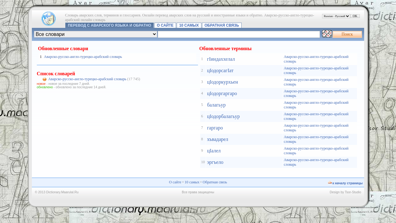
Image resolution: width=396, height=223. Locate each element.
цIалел (214, 150)
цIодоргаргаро (222, 93)
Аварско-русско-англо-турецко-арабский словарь (83, 57)
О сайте (165, 25)
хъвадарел (217, 139)
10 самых (189, 25)
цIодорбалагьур (223, 116)
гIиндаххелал (221, 59)
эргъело (215, 162)
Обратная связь (221, 25)
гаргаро (215, 127)
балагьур (216, 104)
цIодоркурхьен (222, 82)
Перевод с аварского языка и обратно (109, 25)
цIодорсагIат (220, 70)
